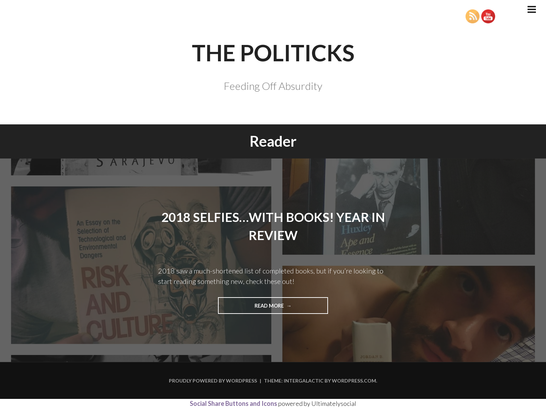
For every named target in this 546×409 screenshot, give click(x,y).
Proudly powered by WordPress (213, 381)
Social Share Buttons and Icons (233, 404)
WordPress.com (354, 381)
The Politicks (273, 48)
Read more (281, 308)
